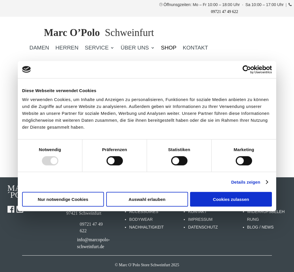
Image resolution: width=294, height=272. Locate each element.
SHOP (169, 48)
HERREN (66, 48)
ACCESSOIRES (143, 211)
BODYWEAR (141, 219)
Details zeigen (245, 181)
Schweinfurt (99, 32)
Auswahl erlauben (147, 199)
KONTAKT (195, 48)
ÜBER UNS (135, 48)
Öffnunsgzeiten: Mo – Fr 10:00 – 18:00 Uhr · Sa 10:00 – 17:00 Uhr (224, 4)
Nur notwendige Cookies (63, 199)
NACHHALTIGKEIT (146, 227)
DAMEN (39, 48)
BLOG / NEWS (260, 227)
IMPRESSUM (200, 219)
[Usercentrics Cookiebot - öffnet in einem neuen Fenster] (247, 69)
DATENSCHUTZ (203, 227)
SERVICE (97, 48)
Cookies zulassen (231, 199)
